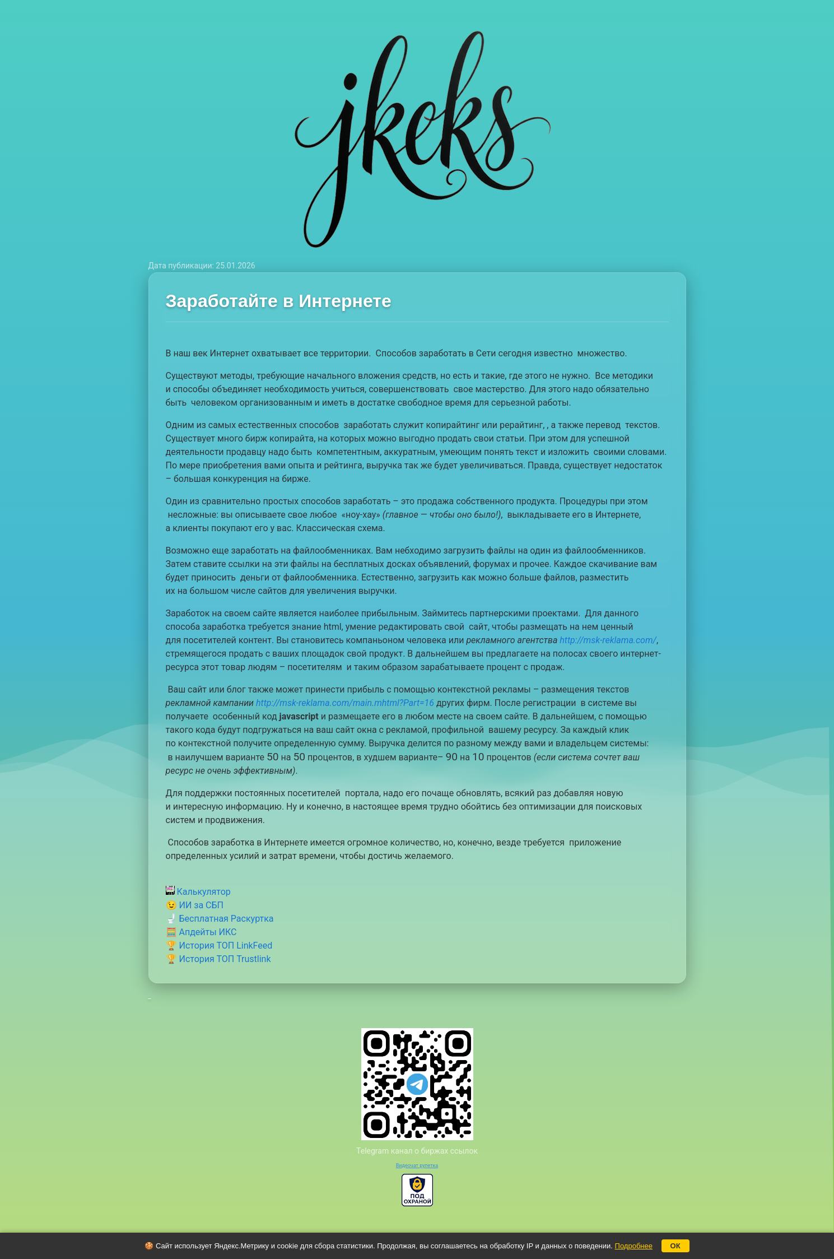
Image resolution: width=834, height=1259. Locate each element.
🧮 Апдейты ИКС (201, 932)
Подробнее (634, 1246)
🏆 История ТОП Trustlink (218, 959)
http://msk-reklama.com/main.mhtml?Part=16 (345, 703)
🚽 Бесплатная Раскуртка (220, 918)
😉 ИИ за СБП (194, 905)
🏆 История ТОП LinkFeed (219, 945)
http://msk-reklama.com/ (608, 640)
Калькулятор (198, 891)
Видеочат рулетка (417, 1165)
